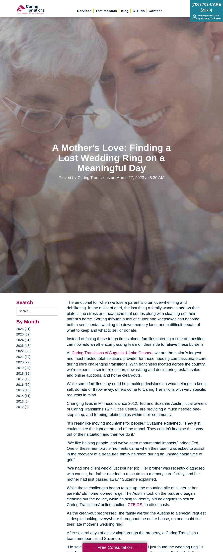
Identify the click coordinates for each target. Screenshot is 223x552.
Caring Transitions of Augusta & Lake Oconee (112, 353)
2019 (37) (23, 368)
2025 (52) (23, 334)
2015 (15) (23, 390)
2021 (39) (23, 357)
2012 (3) (22, 407)
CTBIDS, (135, 504)
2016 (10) (23, 384)
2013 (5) (22, 401)
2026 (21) (23, 329)
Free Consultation (114, 547)
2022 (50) (23, 351)
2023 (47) (23, 345)
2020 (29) (23, 362)
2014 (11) (23, 396)
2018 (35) (23, 373)
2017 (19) (23, 379)
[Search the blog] (37, 311)
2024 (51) (23, 340)
